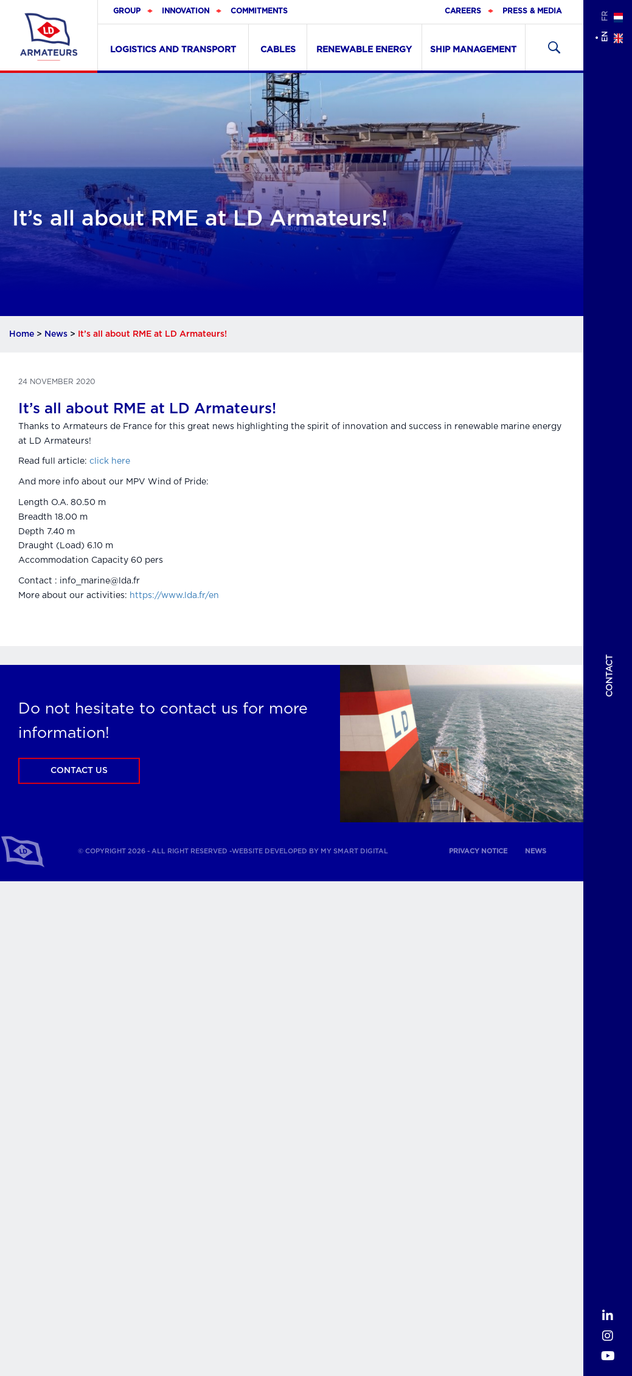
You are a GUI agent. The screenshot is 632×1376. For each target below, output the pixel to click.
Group (127, 11)
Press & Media (531, 11)
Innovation (185, 11)
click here (109, 461)
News (56, 334)
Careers (463, 11)
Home (21, 334)
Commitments (259, 11)
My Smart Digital (354, 851)
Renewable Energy (364, 50)
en (604, 37)
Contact (609, 676)
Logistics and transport (173, 50)
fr (604, 16)
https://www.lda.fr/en (174, 595)
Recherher (554, 47)
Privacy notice (478, 851)
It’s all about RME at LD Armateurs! (147, 409)
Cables (278, 50)
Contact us (79, 770)
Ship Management (473, 50)
